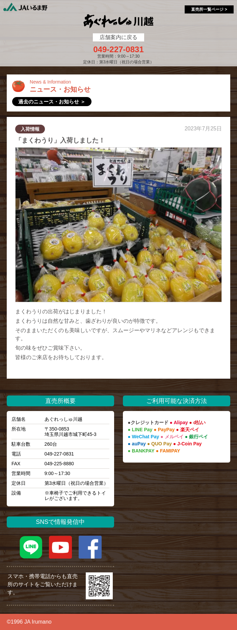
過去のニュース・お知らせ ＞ (51, 101)
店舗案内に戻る (118, 37)
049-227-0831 (118, 49)
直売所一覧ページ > (209, 9)
